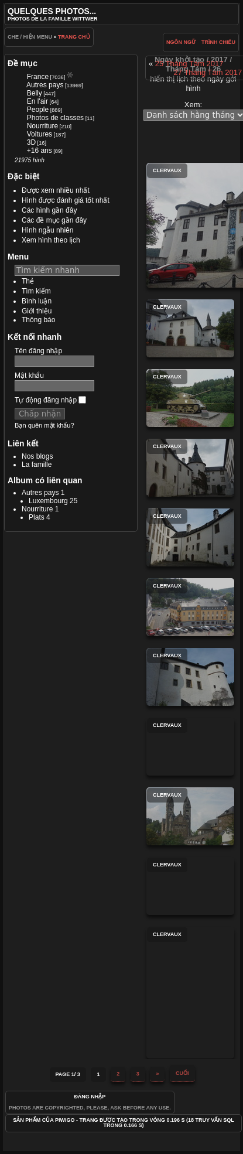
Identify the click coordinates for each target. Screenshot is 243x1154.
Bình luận (37, 301)
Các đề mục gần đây (54, 220)
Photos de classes (55, 118)
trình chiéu (218, 42)
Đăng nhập (89, 1097)
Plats (37, 517)
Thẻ (28, 281)
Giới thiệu (37, 311)
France (38, 77)
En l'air (37, 101)
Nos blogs (37, 456)
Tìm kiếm (36, 291)
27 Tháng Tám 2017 (208, 72)
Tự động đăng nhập (50, 400)
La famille (37, 464)
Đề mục (22, 63)
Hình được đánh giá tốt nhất (65, 200)
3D (31, 142)
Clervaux (190, 328)
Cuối (182, 1073)
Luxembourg (48, 501)
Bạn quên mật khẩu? (44, 425)
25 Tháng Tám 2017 (189, 63)
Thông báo (38, 320)
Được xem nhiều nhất (56, 190)
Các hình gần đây (49, 210)
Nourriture (42, 126)
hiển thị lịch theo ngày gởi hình (193, 83)
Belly (34, 93)
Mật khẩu (29, 375)
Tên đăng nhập (38, 351)
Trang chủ (74, 37)
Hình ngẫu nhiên (47, 230)
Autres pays (44, 85)
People (38, 109)
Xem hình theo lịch (51, 240)
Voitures (39, 134)
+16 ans (39, 150)
